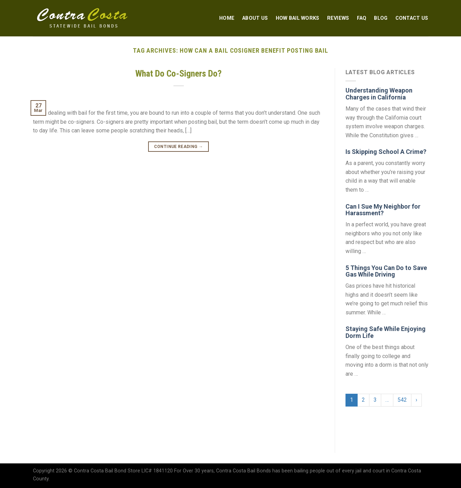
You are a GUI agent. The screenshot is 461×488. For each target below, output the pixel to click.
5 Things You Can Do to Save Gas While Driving (386, 271)
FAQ (362, 18)
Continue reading (178, 146)
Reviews (338, 18)
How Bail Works (297, 18)
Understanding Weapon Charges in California (378, 94)
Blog (380, 18)
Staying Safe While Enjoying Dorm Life (385, 332)
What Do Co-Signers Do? (178, 73)
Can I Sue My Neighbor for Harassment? (382, 210)
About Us (255, 18)
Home (226, 18)
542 (402, 400)
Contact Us (411, 18)
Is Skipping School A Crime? (385, 151)
